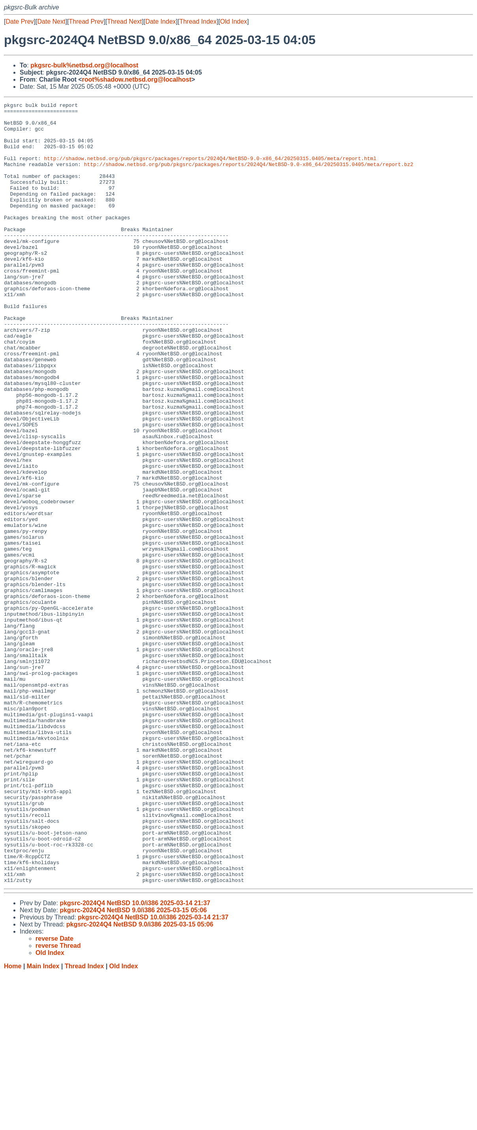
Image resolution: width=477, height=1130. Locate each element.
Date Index (160, 21)
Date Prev (20, 21)
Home (12, 1122)
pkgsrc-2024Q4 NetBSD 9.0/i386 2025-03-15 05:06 (133, 1066)
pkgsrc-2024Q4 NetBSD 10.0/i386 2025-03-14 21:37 (135, 1059)
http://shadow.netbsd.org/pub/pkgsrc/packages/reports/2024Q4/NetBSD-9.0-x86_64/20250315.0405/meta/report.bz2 (248, 177)
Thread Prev (86, 21)
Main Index (43, 1122)
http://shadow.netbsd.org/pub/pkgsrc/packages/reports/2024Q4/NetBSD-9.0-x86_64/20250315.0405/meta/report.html (210, 170)
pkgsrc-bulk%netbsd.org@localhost (84, 65)
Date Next (51, 21)
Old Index (233, 21)
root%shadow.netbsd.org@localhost (136, 79)
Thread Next (124, 21)
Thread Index (198, 21)
